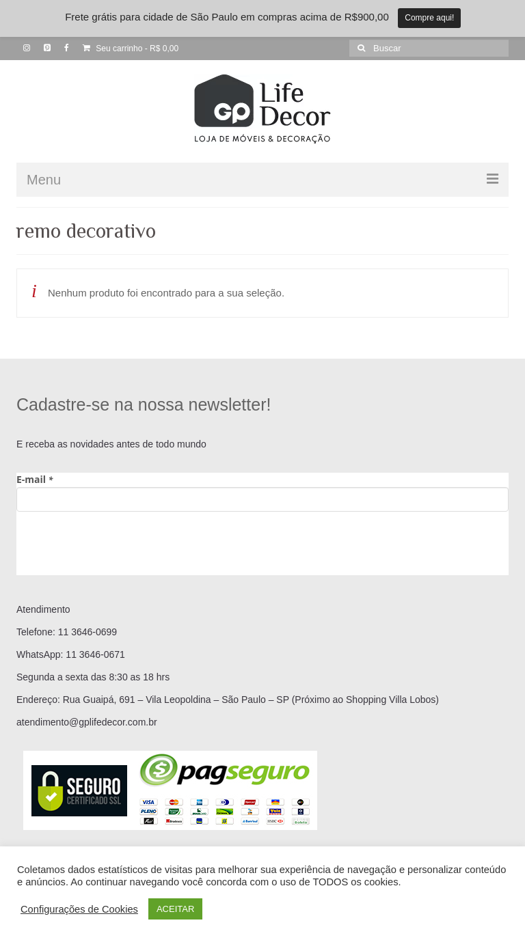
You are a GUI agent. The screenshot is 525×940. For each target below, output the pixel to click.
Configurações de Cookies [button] (79, 909)
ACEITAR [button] (175, 909)
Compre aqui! (429, 18)
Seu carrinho (130, 48)
